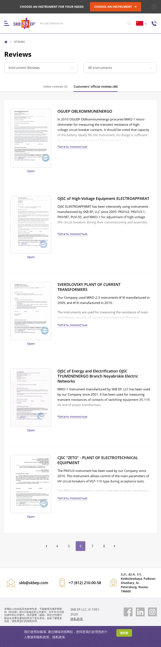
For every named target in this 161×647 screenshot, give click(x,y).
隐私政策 (76, 619)
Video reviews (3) (55, 86)
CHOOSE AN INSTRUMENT (115, 7)
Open (31, 171)
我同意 (124, 633)
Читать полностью (72, 146)
